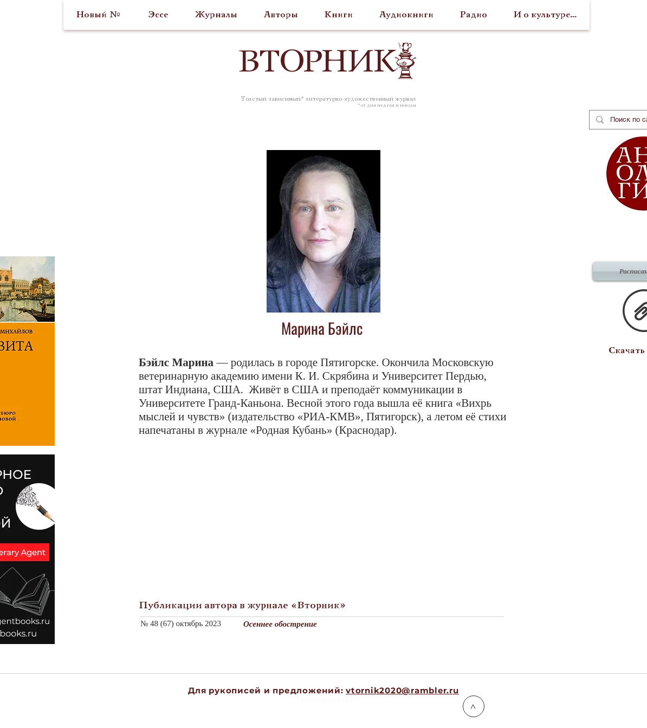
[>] (473, 706)
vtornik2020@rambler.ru (402, 690)
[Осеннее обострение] (390, 624)
